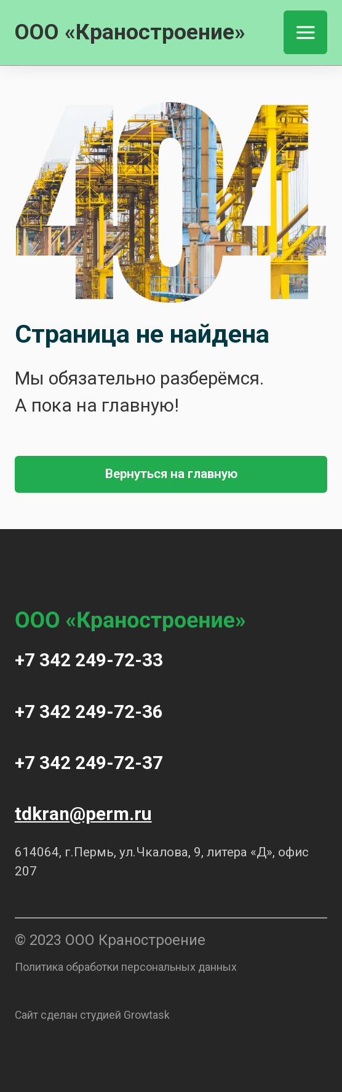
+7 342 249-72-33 (89, 660)
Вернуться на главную (171, 473)
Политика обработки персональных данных (126, 966)
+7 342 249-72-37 (89, 762)
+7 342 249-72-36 (89, 711)
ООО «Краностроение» (130, 32)
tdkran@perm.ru (83, 813)
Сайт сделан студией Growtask (92, 1014)
